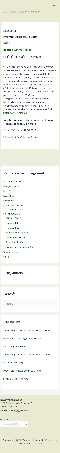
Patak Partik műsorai (16, 242)
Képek (6, 42)
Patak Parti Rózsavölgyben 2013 (19, 370)
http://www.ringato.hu (15, 112)
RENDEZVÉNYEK (11, 214)
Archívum (5, 418)
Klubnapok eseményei (17, 232)
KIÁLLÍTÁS (8, 195)
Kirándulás (8, 200)
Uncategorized (10, 251)
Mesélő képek (10, 362)
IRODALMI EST (13, 227)
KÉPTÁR (7, 191)
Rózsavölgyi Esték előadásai (20, 247)
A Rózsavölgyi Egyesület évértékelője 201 (23, 354)
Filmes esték (12, 222)
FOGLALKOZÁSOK (12, 181)
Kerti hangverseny (12, 346)
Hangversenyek (11, 186)
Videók (6, 256)
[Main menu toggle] (54, 5)
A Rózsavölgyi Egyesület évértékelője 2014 (24, 330)
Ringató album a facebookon (17, 49)
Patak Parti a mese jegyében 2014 (20, 338)
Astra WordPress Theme (30, 443)
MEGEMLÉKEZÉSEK (15, 237)
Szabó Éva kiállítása (13, 378)
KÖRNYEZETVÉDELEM (14, 205)
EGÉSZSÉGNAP (13, 218)
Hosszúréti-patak (15, 209)
